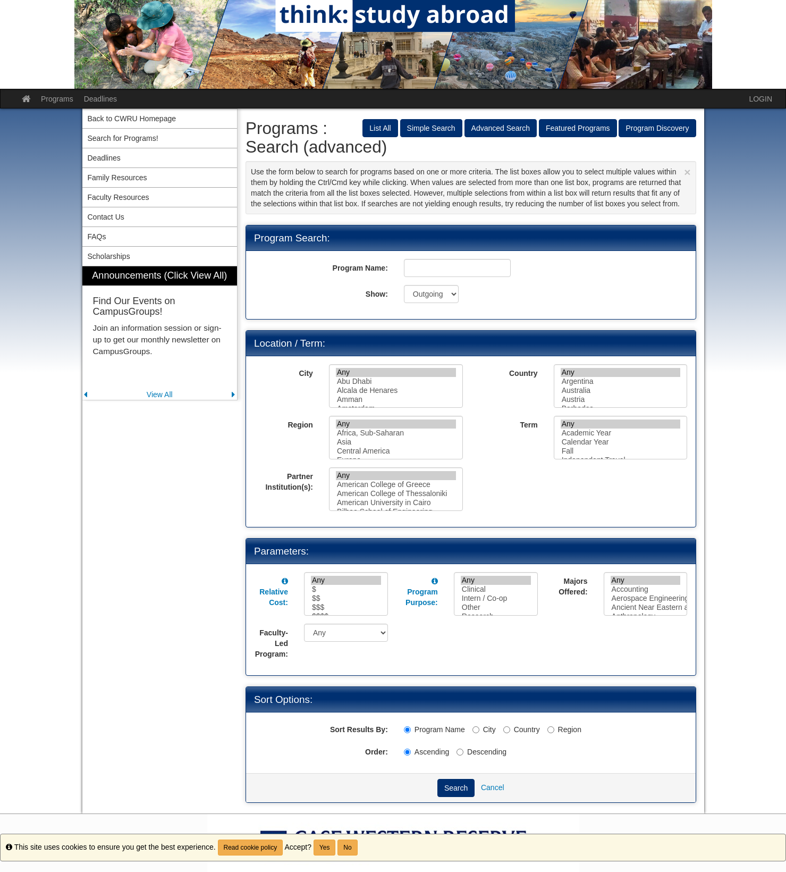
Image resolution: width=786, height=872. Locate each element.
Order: (376, 752)
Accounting (646, 589)
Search (456, 788)
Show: (377, 294)
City (305, 373)
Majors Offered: (573, 586)
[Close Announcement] (687, 172)
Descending (481, 752)
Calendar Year (621, 442)
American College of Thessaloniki (396, 493)
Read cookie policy (250, 847)
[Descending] (460, 752)
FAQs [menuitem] (97, 236)
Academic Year (621, 433)
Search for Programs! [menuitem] (123, 138)
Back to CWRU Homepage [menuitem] (132, 118)
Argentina (621, 381)
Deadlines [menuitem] (104, 158)
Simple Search (431, 128)
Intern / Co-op (496, 598)
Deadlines (100, 99)
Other (496, 607)
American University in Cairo (396, 502)
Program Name (434, 729)
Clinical (496, 589)
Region (300, 425)
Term (528, 425)
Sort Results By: (359, 729)
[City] (475, 729)
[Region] (550, 729)
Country (523, 373)
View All (160, 394)
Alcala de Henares (396, 390)
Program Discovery (657, 128)
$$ (346, 598)
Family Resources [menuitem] (117, 177)
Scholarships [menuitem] (109, 256)
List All (380, 128)
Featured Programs (578, 128)
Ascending (426, 752)
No (347, 847)
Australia (621, 390)
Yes (324, 847)
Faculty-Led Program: (271, 643)
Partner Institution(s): (288, 481)
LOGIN (760, 99)
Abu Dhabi (396, 381)
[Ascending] (407, 752)
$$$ (346, 607)
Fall (621, 451)
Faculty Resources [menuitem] (118, 197)
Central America (396, 451)
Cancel (492, 787)
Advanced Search (500, 128)
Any (396, 372)
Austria (621, 399)
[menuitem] (160, 333)
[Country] (506, 729)
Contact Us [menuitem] (106, 217)
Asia (396, 442)
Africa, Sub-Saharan (396, 433)
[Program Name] (407, 729)
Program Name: (360, 268)
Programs (57, 99)
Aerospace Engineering (646, 598)
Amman (396, 399)
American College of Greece (396, 484)
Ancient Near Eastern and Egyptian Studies (646, 607)
